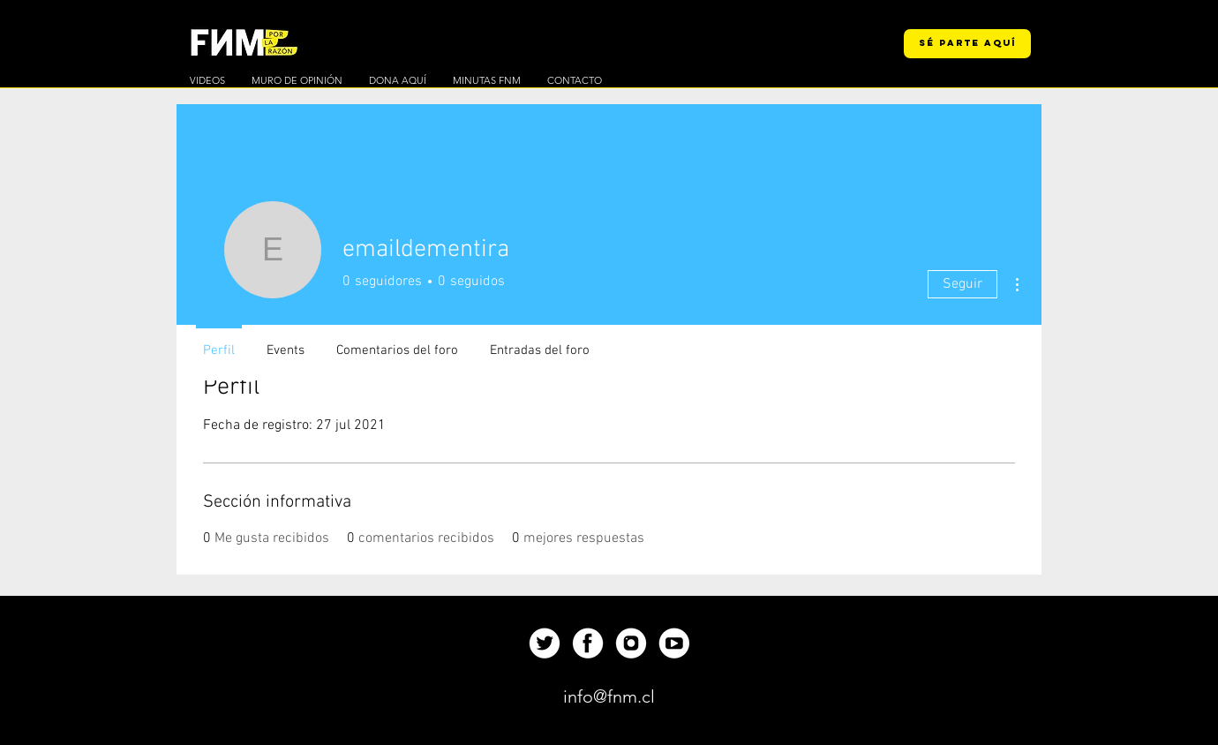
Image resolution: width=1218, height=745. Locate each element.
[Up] (544, 643)
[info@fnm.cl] (609, 696)
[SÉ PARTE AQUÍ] (967, 43)
